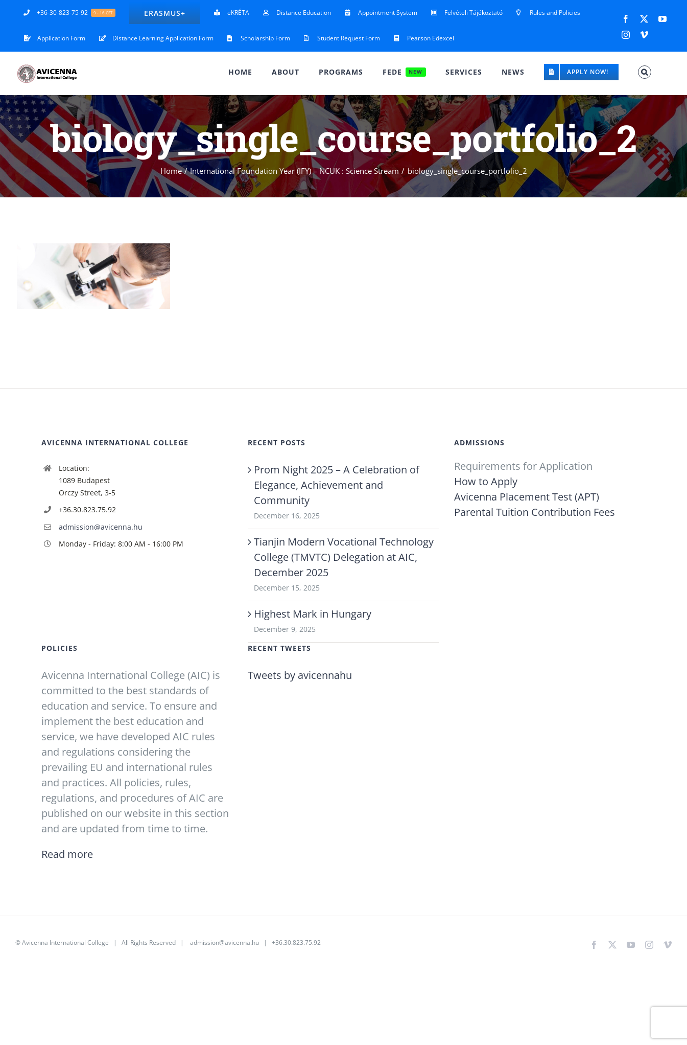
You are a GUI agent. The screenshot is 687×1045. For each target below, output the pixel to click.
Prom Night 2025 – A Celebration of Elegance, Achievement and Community (336, 485)
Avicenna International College (65, 942)
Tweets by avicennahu (300, 675)
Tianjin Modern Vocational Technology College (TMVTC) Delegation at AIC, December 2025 (344, 557)
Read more (67, 854)
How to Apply (485, 481)
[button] (644, 72)
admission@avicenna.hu (101, 527)
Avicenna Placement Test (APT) (526, 497)
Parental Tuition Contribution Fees (534, 512)
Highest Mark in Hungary (312, 614)
